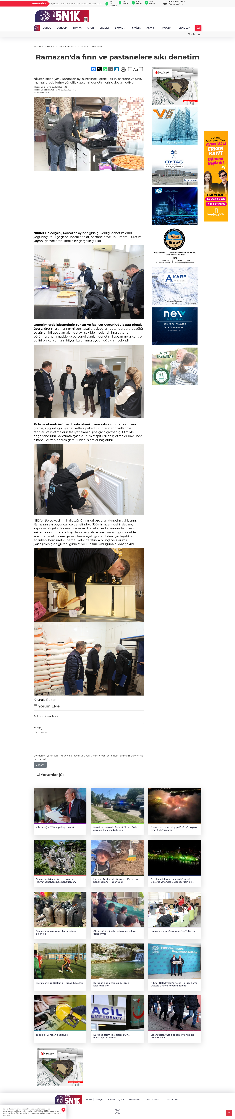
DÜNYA (77, 27)
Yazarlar (192, 34)
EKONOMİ (120, 27)
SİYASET (104, 27)
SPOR (91, 27)
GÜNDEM (62, 27)
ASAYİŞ (151, 27)
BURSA (47, 27)
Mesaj (38, 728)
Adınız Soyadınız (46, 716)
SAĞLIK (136, 27)
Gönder (40, 764)
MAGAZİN (165, 27)
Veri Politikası (135, 1100)
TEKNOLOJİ (184, 27)
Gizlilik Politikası (172, 1100)
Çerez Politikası (153, 1100)
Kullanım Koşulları (116, 1100)
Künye (89, 1100)
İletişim (99, 1100)
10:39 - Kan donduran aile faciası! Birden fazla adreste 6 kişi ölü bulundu (76, 3)
